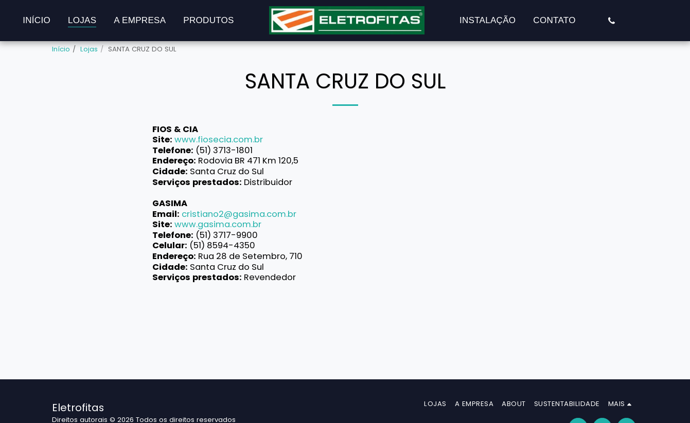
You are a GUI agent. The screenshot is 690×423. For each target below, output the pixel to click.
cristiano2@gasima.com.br (239, 214)
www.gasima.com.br (217, 224)
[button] (611, 20)
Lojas (89, 49)
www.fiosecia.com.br (218, 139)
